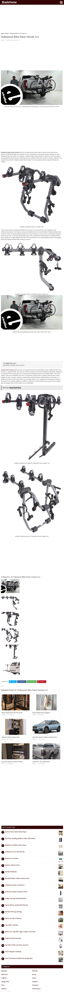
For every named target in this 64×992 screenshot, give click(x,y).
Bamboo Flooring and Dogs (13, 912)
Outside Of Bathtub (11, 872)
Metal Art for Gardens (12, 858)
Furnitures (35, 985)
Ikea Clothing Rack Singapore (41, 712)
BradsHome (9, 2)
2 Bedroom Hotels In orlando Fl (14, 885)
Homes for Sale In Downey (13, 918)
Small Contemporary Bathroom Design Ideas (19, 958)
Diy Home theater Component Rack (12, 761)
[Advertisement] (32, 19)
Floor (3, 985)
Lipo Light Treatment (11, 925)
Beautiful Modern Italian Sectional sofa (17, 878)
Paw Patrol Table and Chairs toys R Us (16, 945)
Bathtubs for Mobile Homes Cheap (15, 845)
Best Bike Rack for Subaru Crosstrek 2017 (45, 737)
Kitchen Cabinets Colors (12, 865)
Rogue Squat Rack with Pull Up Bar (12, 712)
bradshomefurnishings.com (9, 370)
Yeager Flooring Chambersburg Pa (15, 898)
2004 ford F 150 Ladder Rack (41, 761)
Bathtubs (35, 971)
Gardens (4, 989)
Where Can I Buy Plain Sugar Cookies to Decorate (20, 932)
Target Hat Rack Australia (13, 938)
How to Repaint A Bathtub (13, 952)
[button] (61, 2)
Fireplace (35, 981)
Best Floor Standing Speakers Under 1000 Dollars (20, 838)
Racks (3, 40)
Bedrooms (4, 974)
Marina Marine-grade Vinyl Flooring (16, 905)
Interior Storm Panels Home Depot (15, 832)
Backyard (4, 971)
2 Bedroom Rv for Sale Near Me (15, 852)
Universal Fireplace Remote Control (16, 892)
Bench (34, 974)
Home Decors (36, 989)
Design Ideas (5, 981)
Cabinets (4, 978)
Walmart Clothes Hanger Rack (11, 737)
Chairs (34, 978)
